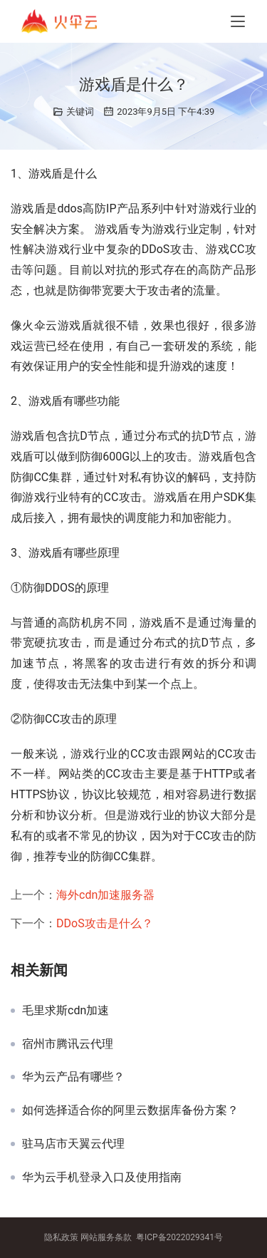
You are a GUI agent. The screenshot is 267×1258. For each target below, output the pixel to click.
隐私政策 (61, 1237)
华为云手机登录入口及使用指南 (102, 1177)
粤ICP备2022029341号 (179, 1237)
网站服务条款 (106, 1237)
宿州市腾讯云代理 (67, 1044)
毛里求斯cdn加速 (65, 1010)
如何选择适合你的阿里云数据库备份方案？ (130, 1110)
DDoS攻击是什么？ (104, 923)
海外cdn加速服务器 (105, 895)
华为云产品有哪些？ (73, 1077)
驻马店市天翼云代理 (73, 1144)
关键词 (80, 111)
